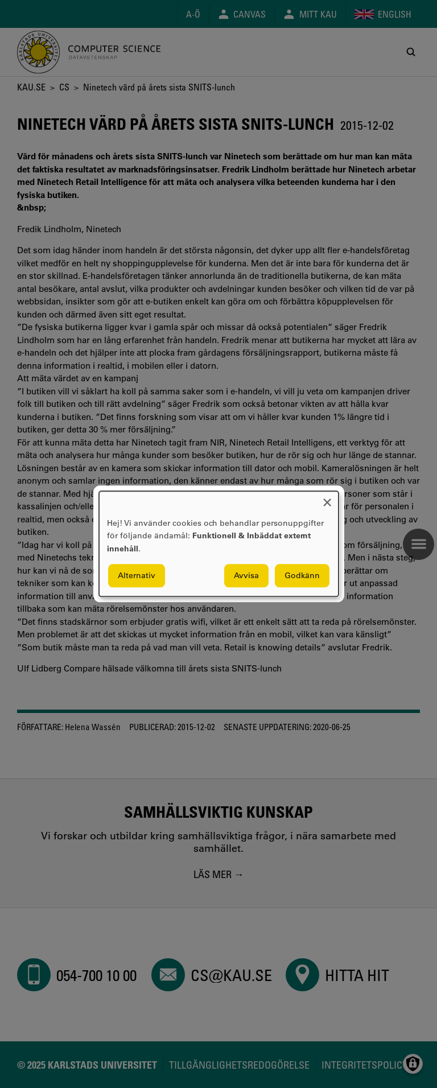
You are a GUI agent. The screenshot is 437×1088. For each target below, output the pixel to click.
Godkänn (302, 576)
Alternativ (136, 576)
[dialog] (219, 543)
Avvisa (246, 576)
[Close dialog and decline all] (327, 498)
